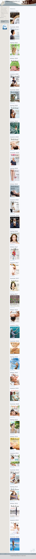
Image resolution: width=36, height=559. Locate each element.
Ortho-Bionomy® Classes (4, 12)
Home (2, 6)
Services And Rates (3, 9)
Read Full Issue (12, 24)
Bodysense (2, 17)
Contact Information (3, 16)
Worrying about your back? (4, 13)
